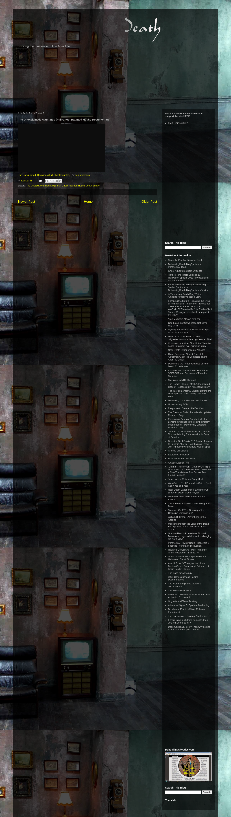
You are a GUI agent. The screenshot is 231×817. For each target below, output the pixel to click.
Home (88, 201)
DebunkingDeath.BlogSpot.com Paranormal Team (184, 265)
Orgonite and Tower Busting (182, 601)
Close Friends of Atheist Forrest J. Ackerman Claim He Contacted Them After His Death (187, 357)
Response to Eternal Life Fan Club (186, 408)
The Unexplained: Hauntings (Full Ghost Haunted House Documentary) (63, 185)
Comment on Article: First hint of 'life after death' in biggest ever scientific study (189, 345)
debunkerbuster (83, 175)
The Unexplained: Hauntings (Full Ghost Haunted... (44, 175)
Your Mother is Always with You (184, 319)
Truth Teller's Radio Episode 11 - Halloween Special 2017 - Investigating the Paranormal (188, 277)
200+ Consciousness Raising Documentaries (183, 578)
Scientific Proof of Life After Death (185, 260)
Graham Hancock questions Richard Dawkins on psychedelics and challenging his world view (189, 536)
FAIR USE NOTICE (178, 123)
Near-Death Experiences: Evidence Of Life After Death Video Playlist (188, 491)
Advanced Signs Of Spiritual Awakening (188, 605)
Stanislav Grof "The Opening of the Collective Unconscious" (186, 511)
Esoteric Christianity (178, 454)
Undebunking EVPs (178, 404)
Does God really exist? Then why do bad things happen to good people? (189, 628)
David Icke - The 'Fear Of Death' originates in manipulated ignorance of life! (190, 338)
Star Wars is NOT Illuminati (182, 380)
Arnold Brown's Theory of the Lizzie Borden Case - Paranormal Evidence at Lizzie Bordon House (188, 566)
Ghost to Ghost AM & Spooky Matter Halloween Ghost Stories (187, 558)
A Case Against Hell (178, 462)
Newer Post (26, 201)
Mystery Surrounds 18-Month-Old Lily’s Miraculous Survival (188, 331)
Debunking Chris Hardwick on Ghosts (187, 400)
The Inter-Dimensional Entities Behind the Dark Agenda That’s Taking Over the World (189, 393)
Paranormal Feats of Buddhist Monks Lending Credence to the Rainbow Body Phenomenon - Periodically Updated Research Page (189, 423)
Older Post (149, 201)
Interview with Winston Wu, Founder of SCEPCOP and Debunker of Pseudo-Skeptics (188, 373)
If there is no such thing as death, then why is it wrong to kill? (188, 621)
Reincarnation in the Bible (181, 458)
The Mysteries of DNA (179, 590)
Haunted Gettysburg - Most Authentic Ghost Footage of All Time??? (187, 551)
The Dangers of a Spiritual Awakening (187, 616)
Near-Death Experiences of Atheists (186, 350)
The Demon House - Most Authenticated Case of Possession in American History (189, 385)
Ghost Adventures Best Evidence (185, 271)
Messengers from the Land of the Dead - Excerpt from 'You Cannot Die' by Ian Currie (189, 526)
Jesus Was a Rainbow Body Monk (186, 479)
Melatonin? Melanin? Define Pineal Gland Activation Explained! (189, 596)
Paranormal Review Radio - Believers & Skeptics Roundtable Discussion (188, 544)
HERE (186, 116)
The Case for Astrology (180, 573)
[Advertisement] (115, 80)
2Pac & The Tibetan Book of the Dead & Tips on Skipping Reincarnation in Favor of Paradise (189, 434)
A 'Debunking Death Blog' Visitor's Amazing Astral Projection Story (185, 295)
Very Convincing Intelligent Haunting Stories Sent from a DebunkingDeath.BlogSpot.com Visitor (188, 287)
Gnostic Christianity (178, 450)
